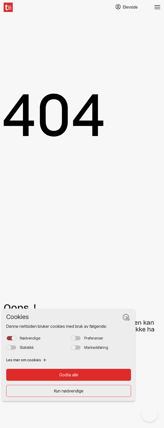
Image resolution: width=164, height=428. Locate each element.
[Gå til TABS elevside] (126, 7)
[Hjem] (8, 7)
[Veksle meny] (157, 7)
